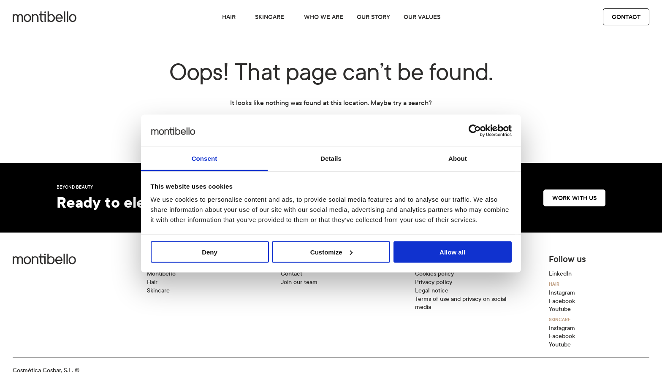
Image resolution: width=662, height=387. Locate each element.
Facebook (562, 301)
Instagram (562, 292)
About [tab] (457, 158)
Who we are (323, 17)
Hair (229, 17)
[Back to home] (44, 17)
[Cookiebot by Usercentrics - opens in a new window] (475, 130)
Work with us (574, 198)
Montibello (161, 273)
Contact (626, 17)
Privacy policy (433, 282)
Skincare (269, 17)
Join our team (299, 282)
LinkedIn (560, 273)
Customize (331, 251)
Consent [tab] (204, 158)
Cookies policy (434, 273)
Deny (209, 251)
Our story (373, 17)
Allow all (452, 251)
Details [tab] (331, 158)
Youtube (560, 309)
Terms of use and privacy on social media (461, 303)
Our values (422, 17)
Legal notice (431, 290)
